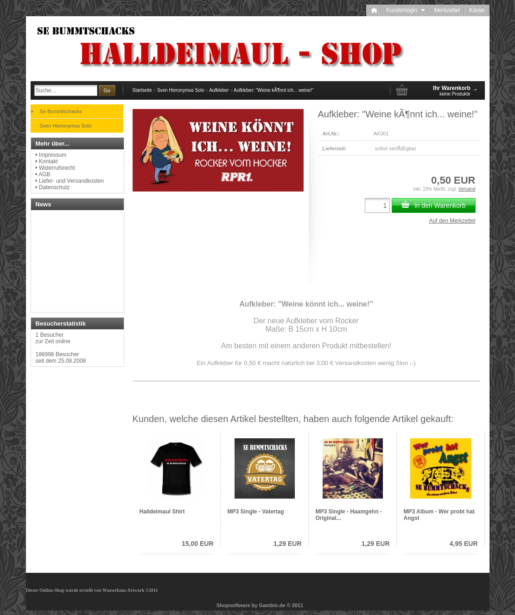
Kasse (476, 10)
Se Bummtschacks (61, 111)
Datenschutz (54, 187)
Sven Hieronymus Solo (180, 90)
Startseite (142, 90)
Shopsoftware (233, 605)
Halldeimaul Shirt (162, 511)
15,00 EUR (197, 543)
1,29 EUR (287, 543)
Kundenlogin (405, 10)
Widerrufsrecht (57, 168)
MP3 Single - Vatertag (256, 511)
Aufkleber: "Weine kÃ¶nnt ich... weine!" (273, 90)
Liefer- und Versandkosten (71, 181)
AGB (44, 174)
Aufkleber (219, 90)
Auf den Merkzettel (452, 221)
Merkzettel (447, 10)
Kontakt (48, 161)
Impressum (52, 155)
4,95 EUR (464, 543)
